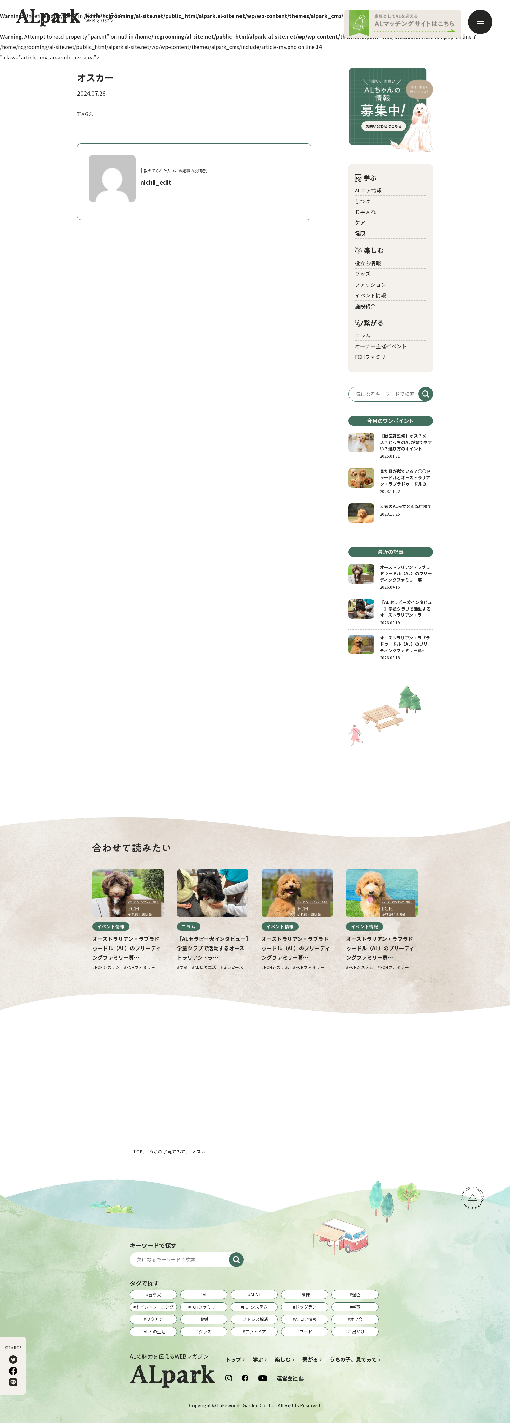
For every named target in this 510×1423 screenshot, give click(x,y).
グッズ (362, 274)
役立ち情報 (368, 263)
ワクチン (154, 1319)
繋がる (369, 323)
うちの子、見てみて (353, 1359)
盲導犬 (154, 1294)
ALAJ (255, 1294)
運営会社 (287, 1378)
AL (205, 1294)
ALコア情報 (368, 190)
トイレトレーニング (155, 1307)
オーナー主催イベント (381, 346)
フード (306, 1331)
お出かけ (356, 1331)
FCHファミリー (373, 357)
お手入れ (365, 212)
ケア (360, 222)
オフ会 (356, 1319)
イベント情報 (370, 295)
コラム (362, 335)
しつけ (362, 201)
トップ (233, 1359)
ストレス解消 (255, 1319)
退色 (356, 1294)
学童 (356, 1307)
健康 (360, 233)
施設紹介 (365, 306)
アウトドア (255, 1331)
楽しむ (369, 250)
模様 (306, 1294)
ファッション (370, 284)
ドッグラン (305, 1307)
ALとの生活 (155, 1331)
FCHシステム (255, 1307)
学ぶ (366, 178)
